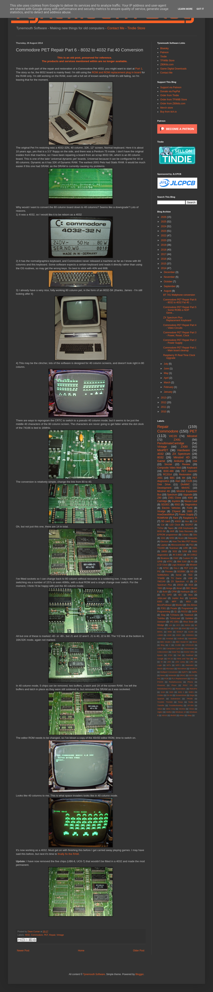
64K (169, 628)
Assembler (192, 638)
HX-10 (170, 658)
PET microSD (189, 471)
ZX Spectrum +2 (180, 581)
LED (169, 662)
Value (159, 709)
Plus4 (174, 685)
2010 (164, 411)
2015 (164, 263)
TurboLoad (175, 618)
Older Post (138, 950)
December (170, 272)
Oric (195, 534)
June (167, 368)
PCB (166, 678)
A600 (159, 638)
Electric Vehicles (171, 508)
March (167, 382)
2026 (164, 217)
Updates (189, 618)
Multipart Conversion (169, 672)
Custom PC (188, 558)
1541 (163, 538)
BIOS (194, 642)
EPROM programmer (167, 534)
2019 (164, 245)
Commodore (37, 935)
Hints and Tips (183, 658)
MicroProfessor (164, 605)
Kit (192, 561)
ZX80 (184, 446)
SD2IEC (165, 504)
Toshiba (161, 618)
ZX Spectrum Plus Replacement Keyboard (177, 319)
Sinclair (168, 464)
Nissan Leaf (190, 501)
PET (46, 935)
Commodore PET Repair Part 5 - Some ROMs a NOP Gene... (179, 310)
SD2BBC (181, 571)
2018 (164, 249)
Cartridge (162, 501)
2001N (180, 585)
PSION (160, 682)
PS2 (192, 678)
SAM (163, 692)
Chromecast (189, 648)
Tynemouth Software (94, 974)
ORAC (182, 675)
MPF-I (178, 665)
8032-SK (161, 531)
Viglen (160, 712)
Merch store (166, 107)
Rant (175, 518)
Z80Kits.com (167, 64)
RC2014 (167, 474)
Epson (160, 655)
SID (192, 571)
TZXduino (175, 615)
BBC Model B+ (182, 642)
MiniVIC (186, 487)
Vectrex (182, 709)
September (170, 286)
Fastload (189, 655)
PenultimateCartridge (170, 443)
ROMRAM (162, 518)
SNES (191, 692)
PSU (191, 545)
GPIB (159, 561)
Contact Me (115, 28)
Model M (193, 668)
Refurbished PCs (164, 689)
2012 (164, 402)
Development (164, 487)
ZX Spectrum (181, 453)
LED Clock (174, 524)
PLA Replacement (179, 678)
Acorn (181, 538)
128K (185, 548)
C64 (195, 461)
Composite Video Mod (169, 467)
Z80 (159, 497)
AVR (172, 531)
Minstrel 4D (182, 457)
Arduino (179, 461)
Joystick (175, 501)
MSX (188, 601)
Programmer (187, 608)
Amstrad (169, 638)
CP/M (174, 591)
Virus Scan (188, 621)
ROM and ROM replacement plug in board (116, 72)
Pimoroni (161, 685)
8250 (171, 538)
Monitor (179, 605)
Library (185, 534)
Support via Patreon (170, 87)
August (168, 291)
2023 (164, 231)
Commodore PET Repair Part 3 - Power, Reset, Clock (179, 334)
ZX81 (177, 439)
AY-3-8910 (178, 555)
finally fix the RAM (68, 853)
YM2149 (161, 581)
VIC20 (173, 436)
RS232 (184, 611)
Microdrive (181, 668)
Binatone (165, 558)
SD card (165, 521)
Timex (180, 702)
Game (161, 461)
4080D (178, 521)
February (169, 387)
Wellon (169, 712)
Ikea (190, 595)
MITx (169, 665)
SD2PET (189, 524)
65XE (192, 628)
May (166, 373)
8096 (170, 632)
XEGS (164, 715)
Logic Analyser (179, 565)
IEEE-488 (168, 471)
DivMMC (185, 484)
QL (175, 611)
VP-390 (190, 705)
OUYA (191, 675)
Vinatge (161, 511)
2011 (164, 407)
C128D (178, 645)
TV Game (176, 578)
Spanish (160, 699)
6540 (184, 628)
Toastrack (188, 615)
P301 (163, 608)
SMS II (181, 692)
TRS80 (190, 699)
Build (165, 591)
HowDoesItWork (165, 514)
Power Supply (186, 514)
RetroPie (193, 689)
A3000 (160, 635)
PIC (159, 571)
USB (190, 578)
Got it (200, 9)
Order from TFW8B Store (173, 99)
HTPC (170, 561)
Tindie (163, 56)
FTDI (170, 655)
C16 (195, 521)
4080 (190, 497)
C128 (189, 481)
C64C (176, 558)
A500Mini (190, 635)
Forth (189, 508)
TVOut (160, 528)
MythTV (185, 672)
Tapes (171, 528)
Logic (159, 665)
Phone (190, 682)
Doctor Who (189, 652)
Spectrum (172, 494)
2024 (164, 226)
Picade (173, 608)
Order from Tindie (169, 95)
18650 (164, 551)
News (162, 675)
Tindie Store (136, 28)
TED (190, 575)
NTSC (166, 568)
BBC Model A (166, 642)
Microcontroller (178, 545)
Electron (165, 541)
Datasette (192, 538)
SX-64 (169, 695)
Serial (178, 575)
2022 (164, 235)
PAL (159, 678)
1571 (178, 625)
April (166, 378)
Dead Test (176, 652)
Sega (192, 695)
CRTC (159, 648)
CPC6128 (189, 645)
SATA (194, 611)
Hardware (183, 450)
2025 (164, 221)
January (168, 391)
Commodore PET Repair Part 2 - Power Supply (179, 341)
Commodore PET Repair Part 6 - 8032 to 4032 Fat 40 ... (179, 301)
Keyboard (192, 467)
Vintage (60, 935)
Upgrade (187, 494)
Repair (52, 935)
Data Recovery (186, 531)
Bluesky (164, 48)
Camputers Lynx (173, 648)
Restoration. (181, 689)
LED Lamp (180, 662)
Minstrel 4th (163, 491)
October (168, 281)
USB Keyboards (185, 528)
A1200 (190, 632)
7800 (159, 588)
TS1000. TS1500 (165, 702)
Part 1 (138, 68)
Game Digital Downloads (173, 68)
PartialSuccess (175, 682)
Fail (179, 655)
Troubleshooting (176, 705)
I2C (195, 591)
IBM (195, 658)
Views (191, 709)
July (166, 363)
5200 (184, 551)
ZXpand (176, 511)
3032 (174, 551)
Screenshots (181, 695)
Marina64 (189, 665)
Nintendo (172, 675)
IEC (180, 595)
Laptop (164, 545)
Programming (163, 611)
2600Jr (187, 625)
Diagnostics (191, 504)
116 (170, 625)
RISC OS (187, 685)
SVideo (160, 695)
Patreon (164, 52)
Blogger (139, 974)
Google (160, 658)
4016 (191, 585)
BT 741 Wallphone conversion (179, 294)
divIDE (173, 715)
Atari (177, 481)
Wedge (160, 625)
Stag (163, 615)
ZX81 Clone (174, 497)
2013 (164, 397)
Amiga (169, 588)
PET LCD (188, 568)
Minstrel (192, 436)
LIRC (191, 662)
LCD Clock (162, 565)
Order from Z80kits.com (172, 103)
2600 (189, 511)
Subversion (175, 699)
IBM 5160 (182, 561)
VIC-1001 (174, 621)
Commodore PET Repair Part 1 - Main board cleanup (179, 349)
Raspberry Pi (190, 518)
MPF (174, 601)
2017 (164, 254)
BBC (172, 477)
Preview (169, 571)
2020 (164, 240)
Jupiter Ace (178, 598)
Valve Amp (170, 709)
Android (180, 638)
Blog (162, 645)
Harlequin (185, 591)
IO (162, 662)
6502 (177, 504)
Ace (187, 521)
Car (162, 524)
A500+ (179, 635)
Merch (160, 668)
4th (183, 477)
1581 (194, 548)
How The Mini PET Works (184, 541)
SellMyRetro (163, 575)
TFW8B (161, 578)
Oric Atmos (192, 605)
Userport (161, 621)
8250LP (180, 632)
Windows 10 (180, 712)
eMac (182, 715)
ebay (190, 715)
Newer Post (23, 950)
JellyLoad (161, 598)
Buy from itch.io (168, 111)
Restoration (185, 474)
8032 (160, 457)
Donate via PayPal (170, 91)
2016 (164, 258)
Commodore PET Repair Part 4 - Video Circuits (179, 326)
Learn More (185, 9)
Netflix (194, 672)
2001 (160, 477)
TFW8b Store (167, 60)
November (170, 277)
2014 (164, 268)
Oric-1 (176, 568)
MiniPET (162, 450)
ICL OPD (167, 595)
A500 (169, 635)
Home (81, 950)
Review (186, 464)
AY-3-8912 (192, 555)
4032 (27, 935)
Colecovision (162, 652)
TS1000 (161, 548)
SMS (171, 692)
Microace (170, 668)
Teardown (174, 548)
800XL (160, 632)
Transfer (160, 705)
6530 (176, 628)
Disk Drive (163, 484)
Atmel (179, 588)
